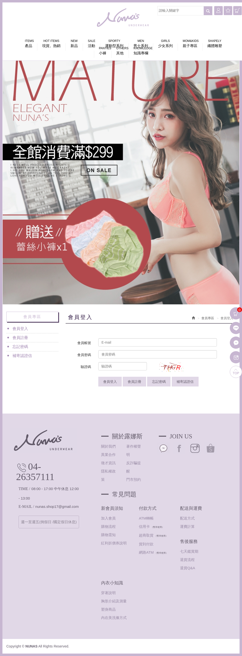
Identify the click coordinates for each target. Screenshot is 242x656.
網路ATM (146, 552)
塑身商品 (108, 609)
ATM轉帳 (146, 518)
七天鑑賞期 (189, 551)
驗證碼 (86, 367)
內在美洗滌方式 (114, 618)
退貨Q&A (187, 568)
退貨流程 (187, 560)
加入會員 (108, 518)
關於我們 (108, 446)
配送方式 (187, 518)
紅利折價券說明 (114, 543)
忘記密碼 (20, 347)
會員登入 (20, 329)
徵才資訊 (108, 463)
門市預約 (133, 479)
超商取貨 (146, 535)
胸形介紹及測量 (114, 601)
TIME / (24, 489)
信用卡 (144, 526)
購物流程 (108, 526)
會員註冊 (20, 338)
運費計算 (187, 526)
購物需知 (108, 535)
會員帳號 (84, 343)
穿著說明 (108, 593)
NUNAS (123, 18)
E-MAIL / (26, 506)
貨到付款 (146, 544)
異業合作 (108, 455)
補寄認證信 (22, 356)
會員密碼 (84, 355)
